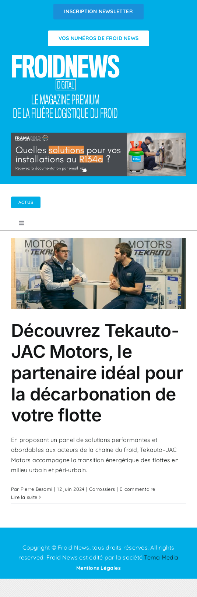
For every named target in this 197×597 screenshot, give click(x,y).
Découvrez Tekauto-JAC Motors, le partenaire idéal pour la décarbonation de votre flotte (97, 373)
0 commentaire (137, 489)
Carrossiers (102, 489)
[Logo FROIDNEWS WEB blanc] (66, 56)
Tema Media (161, 557)
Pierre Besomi (36, 489)
